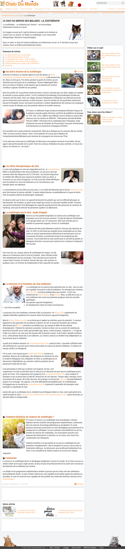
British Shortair (44, 295)
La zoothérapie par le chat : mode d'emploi (19, 59)
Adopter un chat (11, 9)
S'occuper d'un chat (42, 9)
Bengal (57, 295)
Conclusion (8, 65)
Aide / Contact (55, 548)
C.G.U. (101, 548)
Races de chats (26, 9)
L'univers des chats (60, 9)
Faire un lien (76, 548)
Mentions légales (90, 548)
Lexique (66, 548)
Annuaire (93, 9)
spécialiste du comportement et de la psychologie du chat (43, 394)
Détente (74, 9)
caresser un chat (76, 190)
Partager (78, 71)
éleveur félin (59, 312)
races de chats (31, 292)
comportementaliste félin (39, 343)
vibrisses (63, 379)
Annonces (83, 9)
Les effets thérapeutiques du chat (16, 57)
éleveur (19, 325)
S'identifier (121, 9)
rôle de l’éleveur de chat (18, 320)
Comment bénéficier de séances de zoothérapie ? (22, 63)
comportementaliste (36, 353)
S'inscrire (111, 9)
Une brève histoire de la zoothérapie (17, 55)
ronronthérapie (53, 169)
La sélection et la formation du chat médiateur (21, 61)
